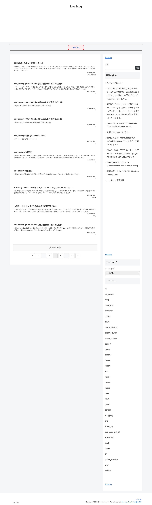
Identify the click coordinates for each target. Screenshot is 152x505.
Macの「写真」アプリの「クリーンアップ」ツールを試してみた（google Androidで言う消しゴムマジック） (123, 153)
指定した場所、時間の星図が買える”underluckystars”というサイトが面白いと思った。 (123, 141)
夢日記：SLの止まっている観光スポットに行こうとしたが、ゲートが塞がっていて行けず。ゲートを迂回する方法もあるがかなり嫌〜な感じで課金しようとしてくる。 (123, 111)
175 (72, 257)
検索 (107, 64)
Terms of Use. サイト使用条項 (131, 502)
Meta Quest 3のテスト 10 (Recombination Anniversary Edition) (122, 164)
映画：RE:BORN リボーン (118, 132)
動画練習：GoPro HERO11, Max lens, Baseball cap (123, 173)
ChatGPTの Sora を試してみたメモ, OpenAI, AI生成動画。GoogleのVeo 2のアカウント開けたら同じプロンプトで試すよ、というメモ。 (123, 94)
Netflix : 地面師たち (115, 83)
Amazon (76, 47)
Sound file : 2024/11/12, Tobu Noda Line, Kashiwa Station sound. (122, 125)
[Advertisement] (73, 27)
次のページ (55, 249)
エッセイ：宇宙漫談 (115, 180)
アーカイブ (109, 269)
